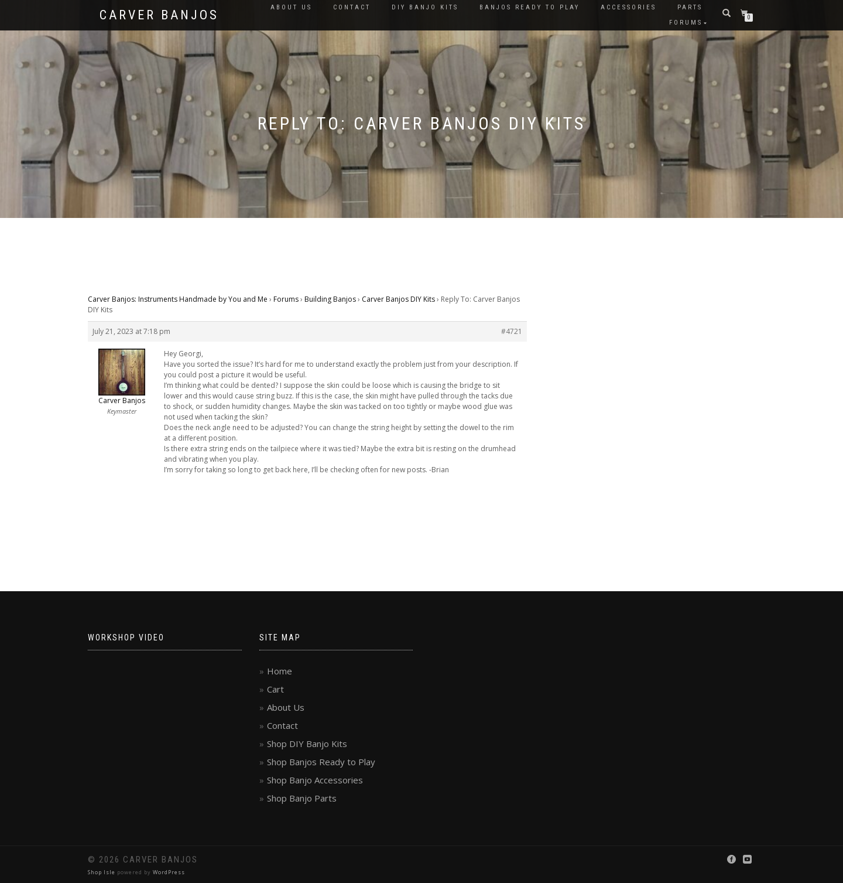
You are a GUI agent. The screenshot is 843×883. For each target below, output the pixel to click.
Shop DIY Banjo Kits (307, 743)
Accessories (628, 7)
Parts (689, 7)
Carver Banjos (159, 15)
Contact (352, 7)
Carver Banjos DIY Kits (398, 299)
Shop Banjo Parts (302, 798)
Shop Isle (101, 872)
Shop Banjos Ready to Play (321, 762)
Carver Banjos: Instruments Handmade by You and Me (178, 299)
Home (279, 671)
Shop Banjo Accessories (315, 780)
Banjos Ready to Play (529, 7)
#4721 (511, 331)
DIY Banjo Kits (425, 7)
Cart (275, 689)
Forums (685, 22)
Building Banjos (330, 299)
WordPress (169, 872)
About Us (291, 7)
